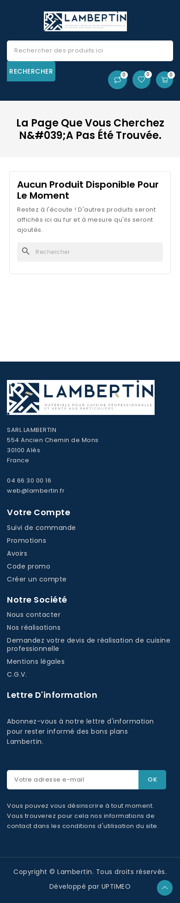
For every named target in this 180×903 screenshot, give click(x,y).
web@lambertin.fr (36, 490)
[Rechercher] (90, 252)
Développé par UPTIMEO (90, 886)
